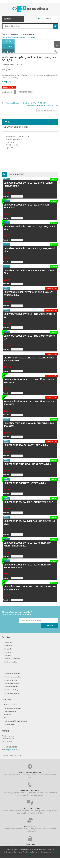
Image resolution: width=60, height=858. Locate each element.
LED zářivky (8, 646)
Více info (54, 852)
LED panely (7, 649)
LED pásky (7, 655)
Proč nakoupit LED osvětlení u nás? (16, 721)
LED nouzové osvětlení (11, 693)
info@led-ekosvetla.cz (13, 750)
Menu (7, 19)
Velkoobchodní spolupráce (12, 708)
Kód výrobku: (7, 70)
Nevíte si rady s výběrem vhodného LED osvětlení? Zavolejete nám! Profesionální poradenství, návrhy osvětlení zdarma (30, 788)
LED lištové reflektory (11, 690)
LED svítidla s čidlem (11, 687)
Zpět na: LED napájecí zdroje (47, 110)
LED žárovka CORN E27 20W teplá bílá (25, 483)
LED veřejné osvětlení (11, 680)
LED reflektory (8, 652)
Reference (7, 715)
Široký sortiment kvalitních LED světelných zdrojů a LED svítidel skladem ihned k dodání (30, 770)
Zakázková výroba (10, 711)
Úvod (3, 34)
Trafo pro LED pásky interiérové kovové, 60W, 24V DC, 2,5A (26, 103)
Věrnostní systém (9, 724)
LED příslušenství (13, 34)
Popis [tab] (7, 122)
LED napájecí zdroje (27, 34)
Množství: (5, 92)
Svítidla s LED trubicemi (12, 659)
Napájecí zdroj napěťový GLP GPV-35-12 (40, 105)
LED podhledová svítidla (12, 674)
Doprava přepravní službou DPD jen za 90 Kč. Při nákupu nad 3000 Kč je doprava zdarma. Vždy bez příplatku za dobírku (30, 806)
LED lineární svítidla (10, 662)
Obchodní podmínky (10, 705)
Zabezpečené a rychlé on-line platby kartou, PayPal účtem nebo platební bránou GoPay (30, 842)
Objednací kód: (7, 65)
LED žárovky (8, 642)
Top (57, 43)
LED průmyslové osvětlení (12, 677)
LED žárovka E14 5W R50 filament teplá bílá (28, 502)
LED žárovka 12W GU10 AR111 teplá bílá (26, 445)
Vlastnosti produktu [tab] (16, 127)
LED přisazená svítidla (11, 683)
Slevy (5, 718)
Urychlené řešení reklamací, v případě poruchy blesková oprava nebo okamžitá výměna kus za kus (30, 824)
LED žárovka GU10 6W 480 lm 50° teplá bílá (27, 464)
